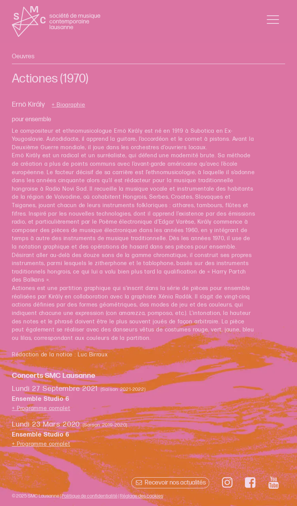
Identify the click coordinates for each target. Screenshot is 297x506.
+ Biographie (68, 105)
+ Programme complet (41, 408)
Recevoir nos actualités (170, 482)
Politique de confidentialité (89, 496)
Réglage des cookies (141, 496)
